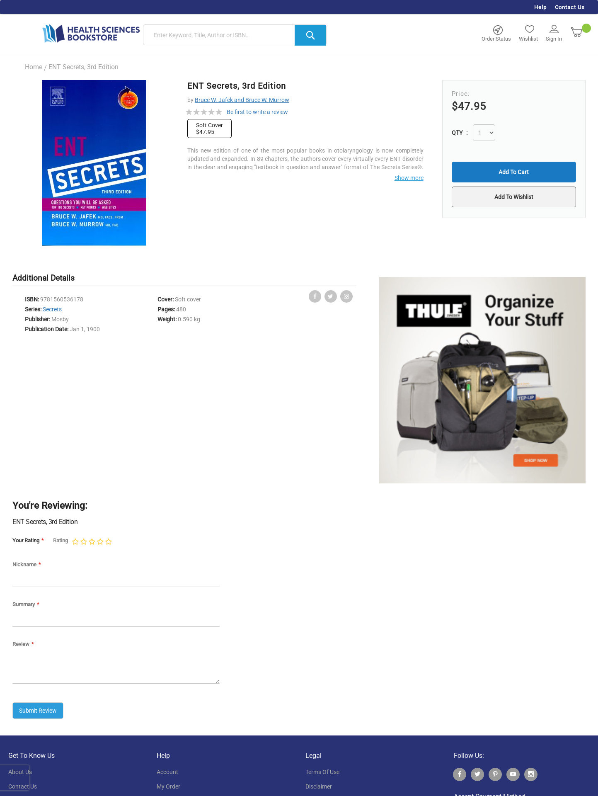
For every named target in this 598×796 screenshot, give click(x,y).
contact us (22, 786)
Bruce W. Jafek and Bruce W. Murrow (242, 100)
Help (540, 7)
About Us (20, 772)
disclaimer (318, 786)
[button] (514, 197)
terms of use (322, 772)
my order (168, 786)
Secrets (52, 309)
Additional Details (43, 278)
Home (33, 67)
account (167, 772)
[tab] (47, 278)
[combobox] (234, 35)
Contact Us (570, 7)
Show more (409, 178)
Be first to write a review (257, 112)
